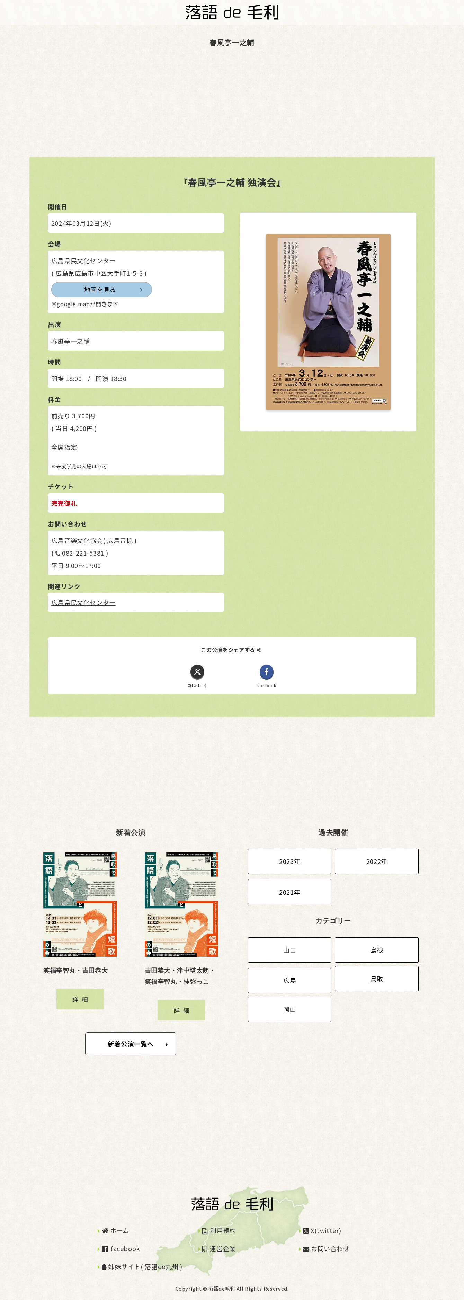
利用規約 (219, 1230)
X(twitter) (322, 1230)
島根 (377, 949)
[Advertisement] (208, 108)
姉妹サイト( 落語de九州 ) (142, 1266)
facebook (121, 1248)
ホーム (115, 1230)
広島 (289, 980)
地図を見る (84, 289)
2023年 (289, 861)
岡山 (289, 1009)
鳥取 (377, 978)
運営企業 (219, 1248)
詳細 (81, 998)
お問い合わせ (326, 1248)
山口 (289, 949)
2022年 (376, 861)
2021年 (289, 891)
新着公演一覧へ (138, 1044)
